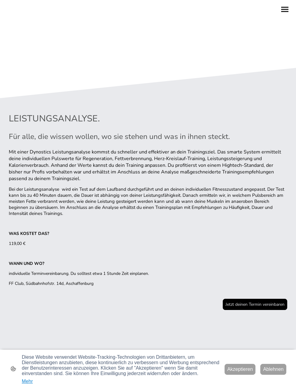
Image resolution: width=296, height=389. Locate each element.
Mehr (27, 381)
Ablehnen (273, 369)
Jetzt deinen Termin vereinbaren (254, 304)
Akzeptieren (240, 369)
